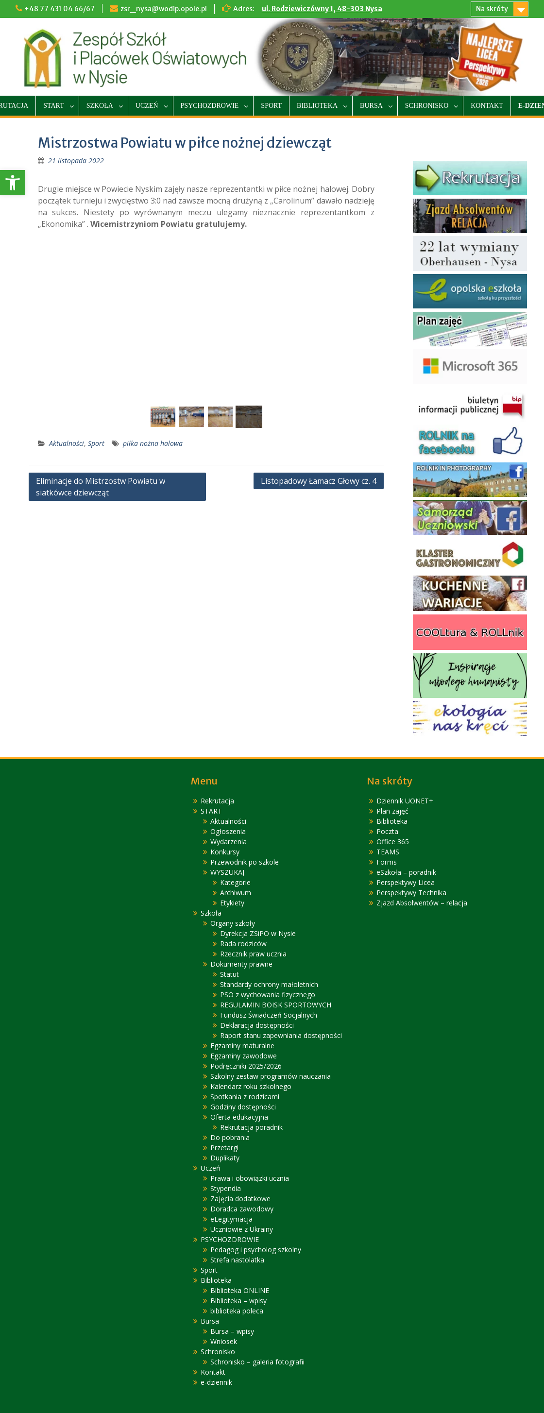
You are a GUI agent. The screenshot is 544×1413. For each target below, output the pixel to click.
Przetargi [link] (224, 1147)
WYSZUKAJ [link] (227, 872)
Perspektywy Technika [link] (411, 892)
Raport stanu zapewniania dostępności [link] (281, 1035)
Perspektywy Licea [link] (405, 882)
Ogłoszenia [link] (228, 831)
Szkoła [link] (99, 105)
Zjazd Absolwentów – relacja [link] (421, 902)
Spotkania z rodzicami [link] (244, 1096)
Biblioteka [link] (317, 105)
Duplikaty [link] (224, 1157)
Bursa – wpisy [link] (232, 1331)
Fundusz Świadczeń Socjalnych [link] (268, 1015)
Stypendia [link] (225, 1188)
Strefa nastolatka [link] (237, 1259)
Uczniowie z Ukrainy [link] (241, 1229)
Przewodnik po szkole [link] (244, 862)
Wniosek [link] (223, 1341)
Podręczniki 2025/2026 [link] (246, 1066)
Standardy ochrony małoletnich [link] (269, 984)
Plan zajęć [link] (392, 811)
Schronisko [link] (426, 105)
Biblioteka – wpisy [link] (238, 1300)
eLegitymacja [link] (231, 1219)
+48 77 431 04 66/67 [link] (59, 8)
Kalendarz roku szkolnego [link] (250, 1086)
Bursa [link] (371, 105)
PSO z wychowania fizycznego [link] (267, 994)
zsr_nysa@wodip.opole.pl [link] (163, 8)
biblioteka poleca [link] (236, 1310)
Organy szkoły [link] (232, 923)
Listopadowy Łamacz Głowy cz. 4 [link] (318, 481)
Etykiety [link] (232, 902)
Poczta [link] (387, 831)
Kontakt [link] (487, 105)
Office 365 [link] (392, 841)
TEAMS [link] (387, 851)
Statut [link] (229, 974)
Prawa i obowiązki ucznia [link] (249, 1178)
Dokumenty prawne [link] (241, 964)
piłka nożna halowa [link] (153, 443)
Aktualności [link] (66, 443)
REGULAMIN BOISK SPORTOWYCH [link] (275, 1004)
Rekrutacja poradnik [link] (251, 1127)
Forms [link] (386, 862)
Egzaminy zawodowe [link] (243, 1055)
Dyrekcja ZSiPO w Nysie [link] (258, 933)
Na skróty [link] (492, 8)
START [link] (53, 105)
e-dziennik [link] (216, 1382)
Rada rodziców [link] (243, 943)
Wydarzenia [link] (228, 841)
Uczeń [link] (147, 105)
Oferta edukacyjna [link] (239, 1117)
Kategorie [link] (235, 882)
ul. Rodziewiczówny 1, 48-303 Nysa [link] (322, 8)
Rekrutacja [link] (217, 800)
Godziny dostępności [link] (243, 1106)
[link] (12, 182)
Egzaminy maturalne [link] (242, 1045)
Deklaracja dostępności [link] (257, 1025)
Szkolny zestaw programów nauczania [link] (270, 1076)
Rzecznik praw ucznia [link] (253, 953)
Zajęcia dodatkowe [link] (240, 1198)
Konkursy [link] (224, 851)
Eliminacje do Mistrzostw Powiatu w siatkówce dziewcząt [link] (100, 487)
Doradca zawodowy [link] (241, 1208)
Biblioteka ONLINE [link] (239, 1290)
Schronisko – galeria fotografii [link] (257, 1361)
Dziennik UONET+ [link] (404, 800)
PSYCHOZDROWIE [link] (210, 105)
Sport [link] (271, 105)
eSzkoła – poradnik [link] (406, 872)
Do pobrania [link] (230, 1137)
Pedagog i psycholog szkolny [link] (255, 1249)
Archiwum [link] (235, 892)
